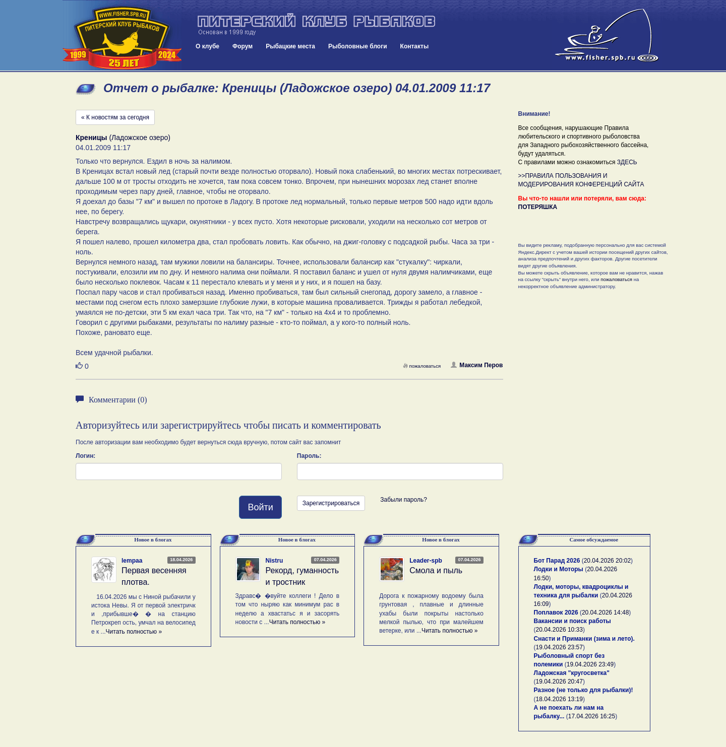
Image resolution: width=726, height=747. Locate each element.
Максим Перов (477, 365)
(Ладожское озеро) (123, 137)
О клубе (207, 46)
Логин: (85, 455)
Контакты (414, 46)
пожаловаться (422, 366)
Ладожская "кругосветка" (572, 672)
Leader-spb (425, 560)
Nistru (274, 560)
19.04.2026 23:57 (559, 647)
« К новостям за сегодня (115, 117)
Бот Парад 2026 (557, 560)
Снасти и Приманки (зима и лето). (584, 638)
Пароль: (309, 455)
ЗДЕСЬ (627, 162)
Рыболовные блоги (357, 46)
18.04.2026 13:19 (559, 699)
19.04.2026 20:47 (559, 681)
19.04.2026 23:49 (590, 664)
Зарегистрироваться (330, 503)
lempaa (132, 560)
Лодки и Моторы (558, 569)
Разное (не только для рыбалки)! (583, 690)
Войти (260, 507)
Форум (242, 46)
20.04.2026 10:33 (559, 629)
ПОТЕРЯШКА (538, 207)
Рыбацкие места (290, 46)
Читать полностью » (134, 631)
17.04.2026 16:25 (591, 716)
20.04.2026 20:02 (607, 560)
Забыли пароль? (403, 499)
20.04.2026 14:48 (605, 612)
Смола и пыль (435, 570)
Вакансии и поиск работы (572, 621)
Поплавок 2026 (556, 612)
